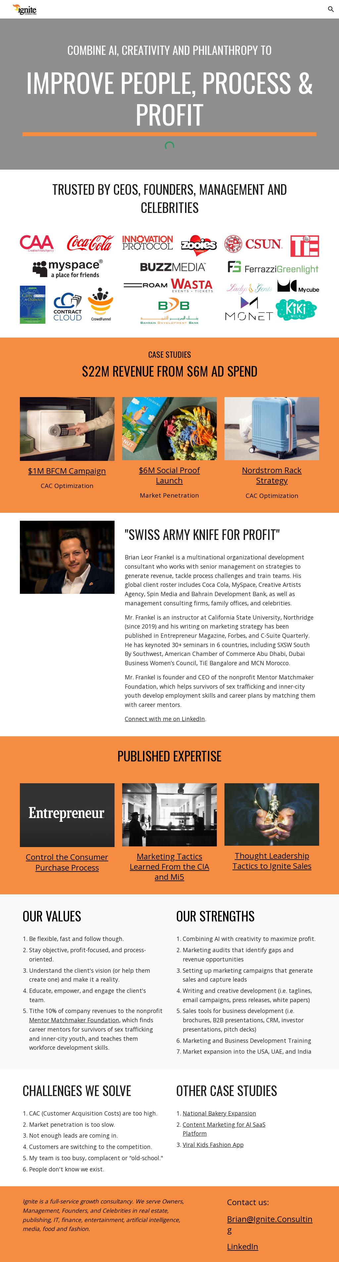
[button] (331, 9)
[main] (169, 49)
